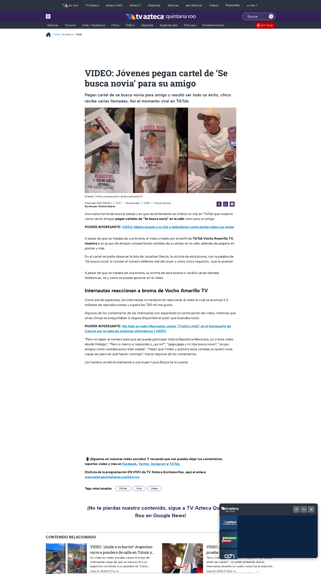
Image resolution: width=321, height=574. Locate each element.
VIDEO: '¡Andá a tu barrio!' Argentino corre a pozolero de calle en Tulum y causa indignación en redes (121, 549)
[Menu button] (62, 16)
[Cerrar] (311, 509)
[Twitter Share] (219, 204)
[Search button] (271, 16)
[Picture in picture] (296, 509)
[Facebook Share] (232, 204)
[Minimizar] (304, 509)
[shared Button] (225, 204)
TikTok (123, 488)
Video (154, 488)
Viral (139, 488)
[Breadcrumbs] (50, 34)
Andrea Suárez (106, 206)
